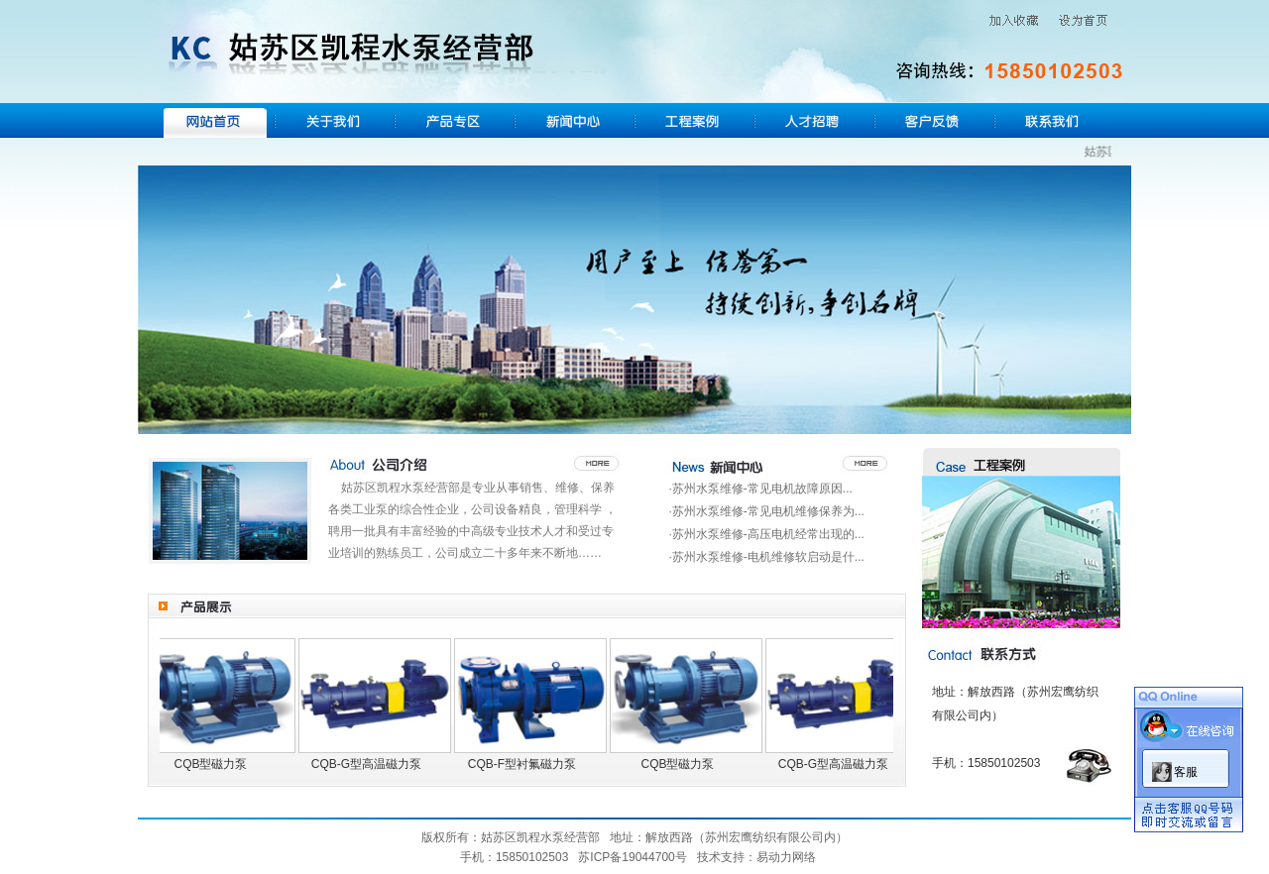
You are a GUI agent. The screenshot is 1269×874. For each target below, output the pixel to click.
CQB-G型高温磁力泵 (370, 764)
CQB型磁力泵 (214, 764)
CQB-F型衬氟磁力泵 (526, 764)
